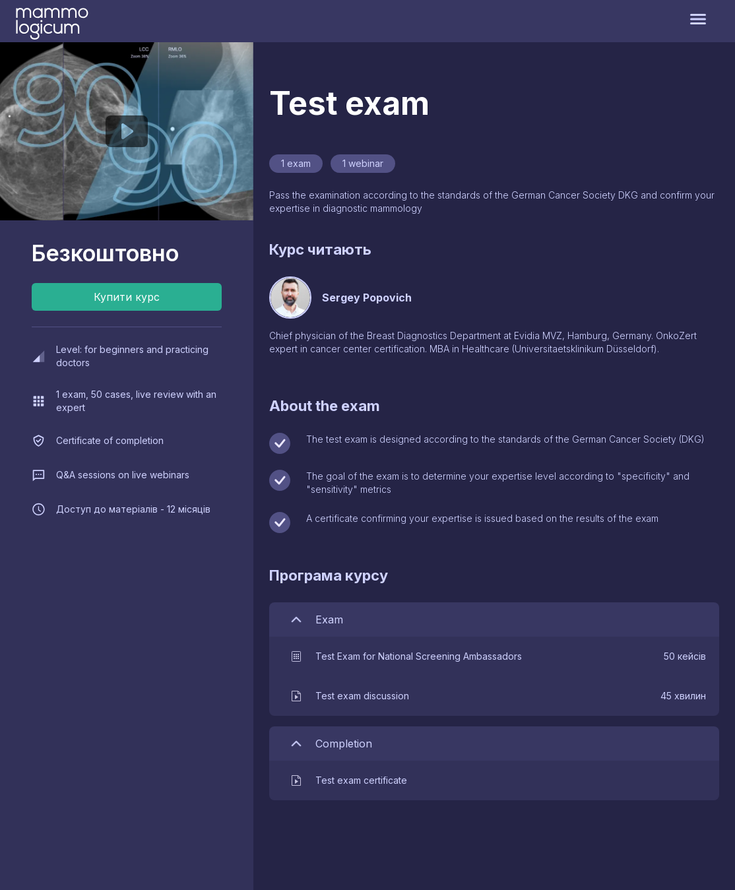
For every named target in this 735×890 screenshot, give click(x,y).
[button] (497, 656)
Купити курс (127, 296)
